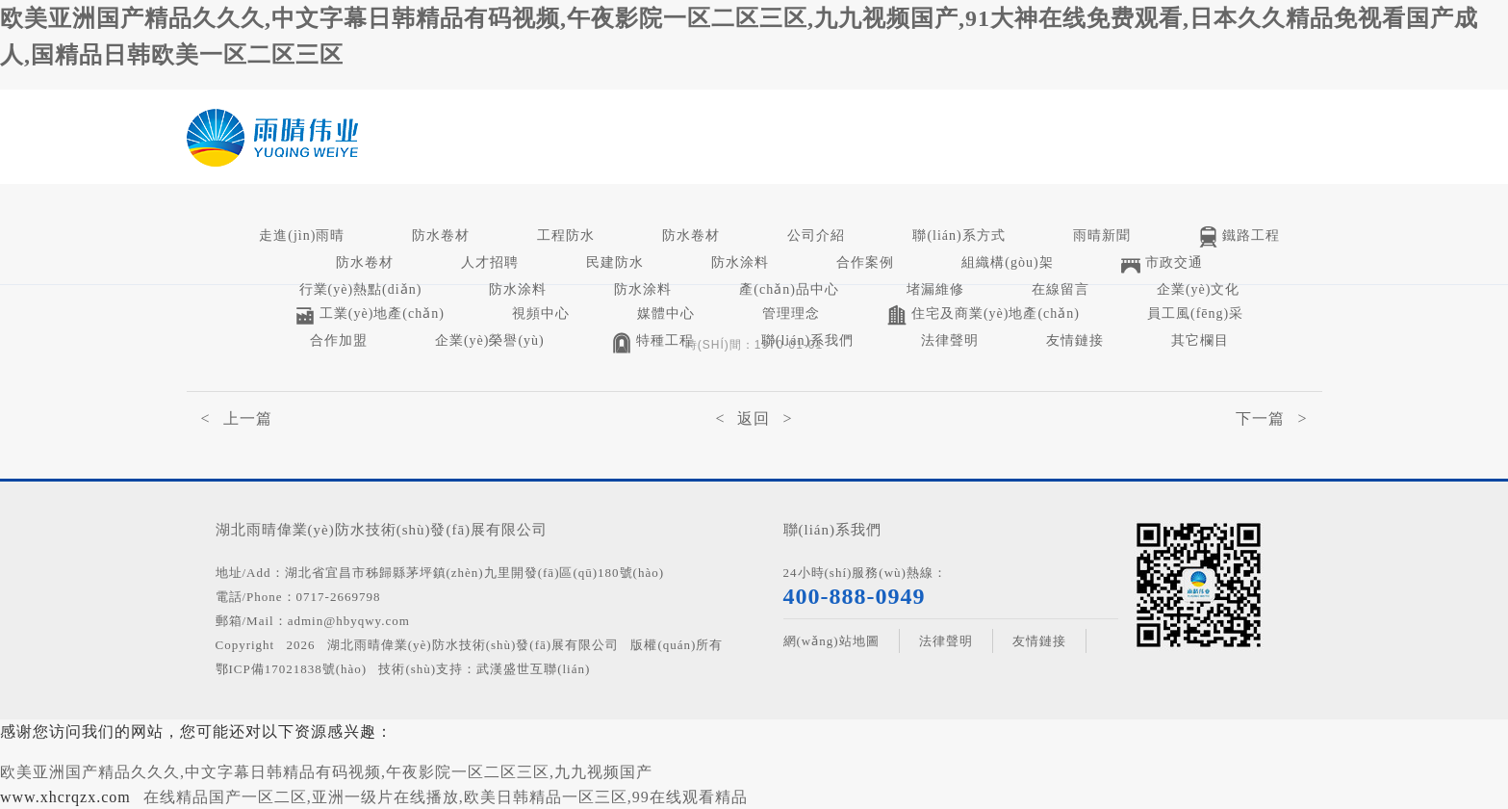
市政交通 (1162, 264)
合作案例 (865, 262)
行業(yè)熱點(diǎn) (360, 289)
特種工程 (653, 342)
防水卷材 (441, 235)
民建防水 (615, 262)
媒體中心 (666, 313)
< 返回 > (753, 418)
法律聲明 (950, 340)
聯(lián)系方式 (958, 235)
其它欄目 (1200, 340)
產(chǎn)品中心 (789, 289)
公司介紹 (816, 235)
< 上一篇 (236, 418)
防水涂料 (740, 262)
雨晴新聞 (1102, 235)
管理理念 (791, 313)
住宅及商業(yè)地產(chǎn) (983, 315)
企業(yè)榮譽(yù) (490, 340)
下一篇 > (1271, 418)
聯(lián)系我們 (807, 340)
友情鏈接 (1075, 340)
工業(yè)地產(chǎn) (370, 315)
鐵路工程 (1239, 237)
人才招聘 (490, 262)
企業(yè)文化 (1198, 289)
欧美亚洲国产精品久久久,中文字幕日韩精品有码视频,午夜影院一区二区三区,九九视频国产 (326, 772)
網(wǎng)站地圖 (831, 641)
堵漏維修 (935, 289)
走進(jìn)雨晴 (302, 235)
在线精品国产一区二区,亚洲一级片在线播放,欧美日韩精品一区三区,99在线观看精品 (445, 797)
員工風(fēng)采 (1195, 313)
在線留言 (1060, 289)
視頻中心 (541, 313)
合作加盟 (339, 340)
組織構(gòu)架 (1007, 262)
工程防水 (566, 235)
